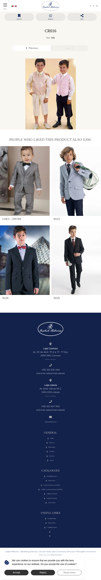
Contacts (50, 463)
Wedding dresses (50, 485)
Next (69, 48)
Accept (16, 572)
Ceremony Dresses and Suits (50, 496)
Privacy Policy (50, 541)
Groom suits (50, 491)
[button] (82, 18)
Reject (43, 572)
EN (20, 6)
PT (14, 6)
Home (50, 440)
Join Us (50, 468)
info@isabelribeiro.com (50, 423)
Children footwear (50, 508)
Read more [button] (69, 572)
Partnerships (50, 451)
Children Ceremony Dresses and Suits (50, 502)
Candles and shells (50, 513)
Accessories (50, 519)
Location (50, 457)
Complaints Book (50, 547)
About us (50, 446)
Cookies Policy (50, 536)
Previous (31, 48)
